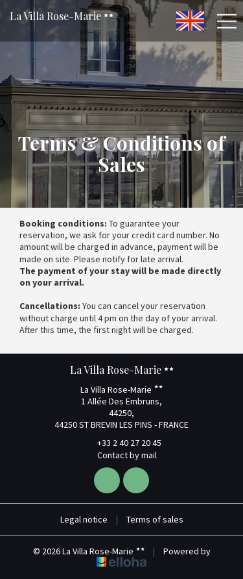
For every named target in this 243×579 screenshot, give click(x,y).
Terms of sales (154, 519)
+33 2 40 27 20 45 (121, 443)
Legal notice (84, 519)
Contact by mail (119, 455)
